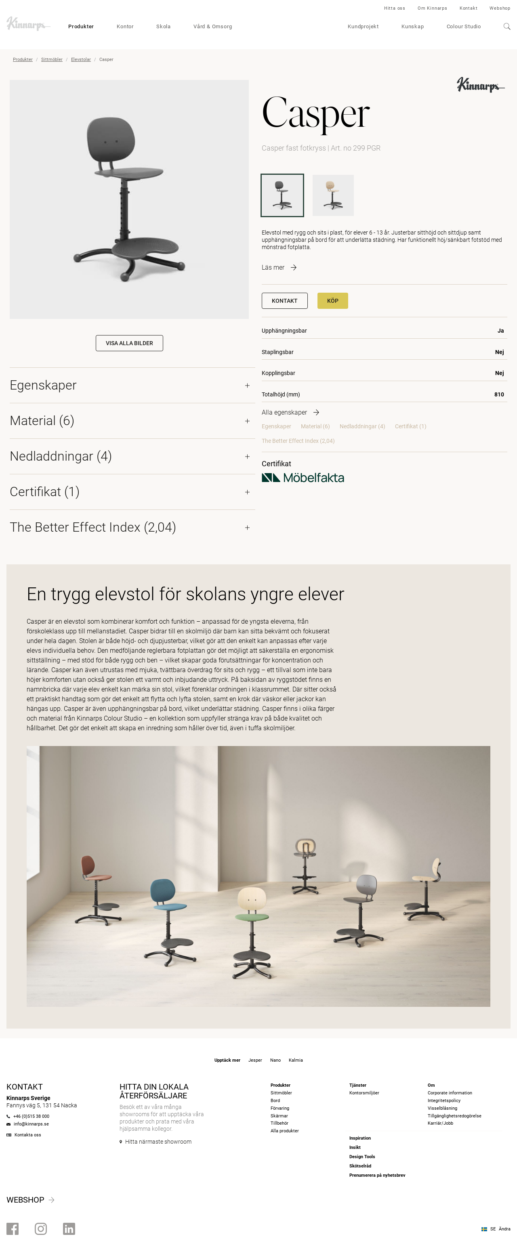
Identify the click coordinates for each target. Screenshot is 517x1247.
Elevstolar (81, 59)
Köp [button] (332, 301)
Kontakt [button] (285, 301)
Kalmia (296, 1060)
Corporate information (450, 1093)
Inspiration (360, 1138)
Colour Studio (464, 26)
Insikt (355, 1147)
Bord (275, 1100)
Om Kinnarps (433, 8)
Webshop (500, 8)
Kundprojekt (363, 26)
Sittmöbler (52, 59)
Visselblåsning (442, 1108)
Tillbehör (279, 1123)
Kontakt (469, 8)
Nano (275, 1060)
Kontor (125, 26)
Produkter (81, 26)
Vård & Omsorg (212, 26)
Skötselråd (360, 1166)
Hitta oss (395, 8)
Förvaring (280, 1108)
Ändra (505, 1229)
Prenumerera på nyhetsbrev (377, 1175)
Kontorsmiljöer (364, 1093)
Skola (163, 26)
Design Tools (362, 1156)
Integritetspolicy (444, 1100)
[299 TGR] (333, 195)
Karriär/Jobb (440, 1123)
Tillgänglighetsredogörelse (454, 1116)
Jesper (255, 1060)
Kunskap (412, 26)
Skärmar (279, 1116)
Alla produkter (285, 1131)
